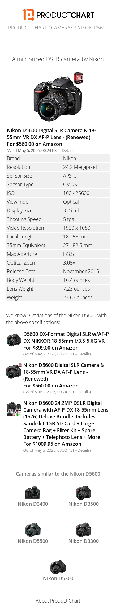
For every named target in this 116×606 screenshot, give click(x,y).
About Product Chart (58, 600)
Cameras (62, 27)
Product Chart (27, 27)
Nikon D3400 (33, 496)
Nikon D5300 (58, 570)
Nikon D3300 (83, 533)
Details (68, 150)
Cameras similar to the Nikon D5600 (58, 473)
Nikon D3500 (83, 496)
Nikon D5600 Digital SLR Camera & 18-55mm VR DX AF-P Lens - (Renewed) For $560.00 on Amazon (51, 137)
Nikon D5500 (33, 533)
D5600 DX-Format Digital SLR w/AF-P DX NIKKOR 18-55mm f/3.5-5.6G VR (66, 341)
